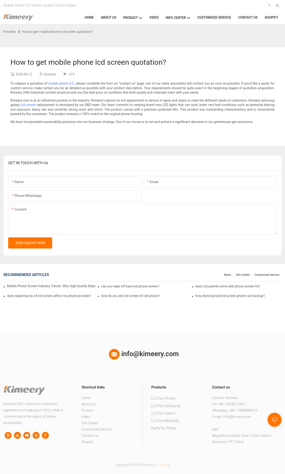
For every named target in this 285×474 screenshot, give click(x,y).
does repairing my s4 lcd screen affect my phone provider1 (49, 296)
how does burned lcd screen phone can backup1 (230, 296)
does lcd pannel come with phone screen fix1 (228, 286)
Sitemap (164, 465)
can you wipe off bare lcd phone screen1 (130, 286)
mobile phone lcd (60, 83)
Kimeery (9, 32)
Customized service (267, 274)
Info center (243, 274)
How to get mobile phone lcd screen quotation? (57, 32)
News (227, 274)
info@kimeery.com (144, 354)
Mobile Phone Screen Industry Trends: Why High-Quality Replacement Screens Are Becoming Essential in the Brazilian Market (51, 286)
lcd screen (28, 105)
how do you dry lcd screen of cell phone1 (130, 296)
